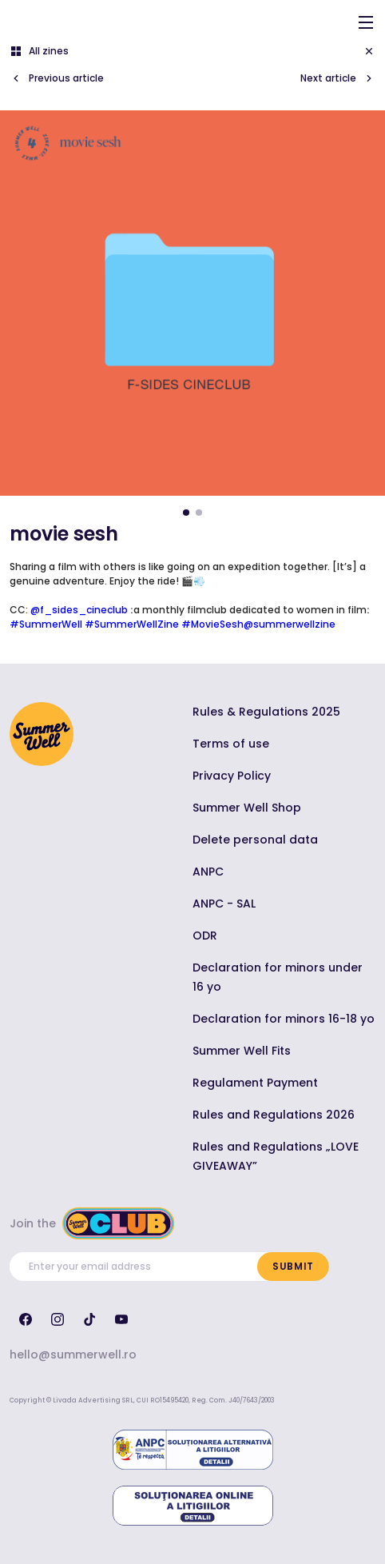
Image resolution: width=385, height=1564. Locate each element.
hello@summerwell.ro (73, 1355)
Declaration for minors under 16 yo (277, 977)
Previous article (57, 78)
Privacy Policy (231, 776)
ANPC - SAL (224, 904)
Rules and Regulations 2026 (273, 1115)
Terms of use (230, 744)
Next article (337, 78)
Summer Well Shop (246, 808)
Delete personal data (255, 840)
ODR (204, 936)
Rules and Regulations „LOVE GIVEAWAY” (275, 1156)
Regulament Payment (255, 1083)
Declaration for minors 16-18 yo (283, 1019)
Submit (293, 1266)
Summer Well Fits (241, 1051)
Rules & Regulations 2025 (266, 712)
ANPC (208, 872)
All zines (39, 51)
